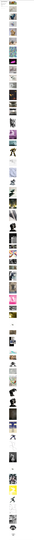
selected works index (3, 3)
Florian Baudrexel (4, 1)
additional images (3, 4)
